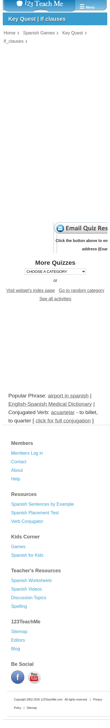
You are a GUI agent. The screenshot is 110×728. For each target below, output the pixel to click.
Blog (15, 648)
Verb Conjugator (27, 521)
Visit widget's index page (30, 290)
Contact (18, 461)
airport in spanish (68, 396)
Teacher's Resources (36, 570)
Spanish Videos (26, 589)
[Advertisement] (32, 350)
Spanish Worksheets (31, 580)
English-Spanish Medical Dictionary (50, 404)
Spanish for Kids (27, 555)
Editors (18, 640)
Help (15, 479)
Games (18, 546)
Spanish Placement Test (35, 512)
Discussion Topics (28, 597)
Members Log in (27, 453)
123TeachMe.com (51, 699)
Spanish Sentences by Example (42, 504)
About (17, 470)
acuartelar (63, 412)
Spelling (19, 606)
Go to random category (81, 290)
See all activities (55, 298)
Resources (24, 494)
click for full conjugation (63, 421)
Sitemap (19, 631)
